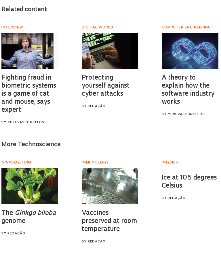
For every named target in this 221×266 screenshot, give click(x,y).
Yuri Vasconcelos (25, 122)
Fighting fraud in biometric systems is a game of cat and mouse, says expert (28, 94)
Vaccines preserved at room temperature (109, 221)
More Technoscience (31, 145)
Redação (97, 106)
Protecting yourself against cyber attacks (105, 86)
